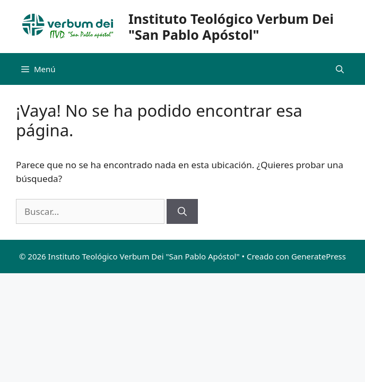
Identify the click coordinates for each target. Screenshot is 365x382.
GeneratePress (318, 256)
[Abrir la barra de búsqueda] (339, 69)
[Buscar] (182, 211)
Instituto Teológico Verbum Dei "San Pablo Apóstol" (231, 27)
